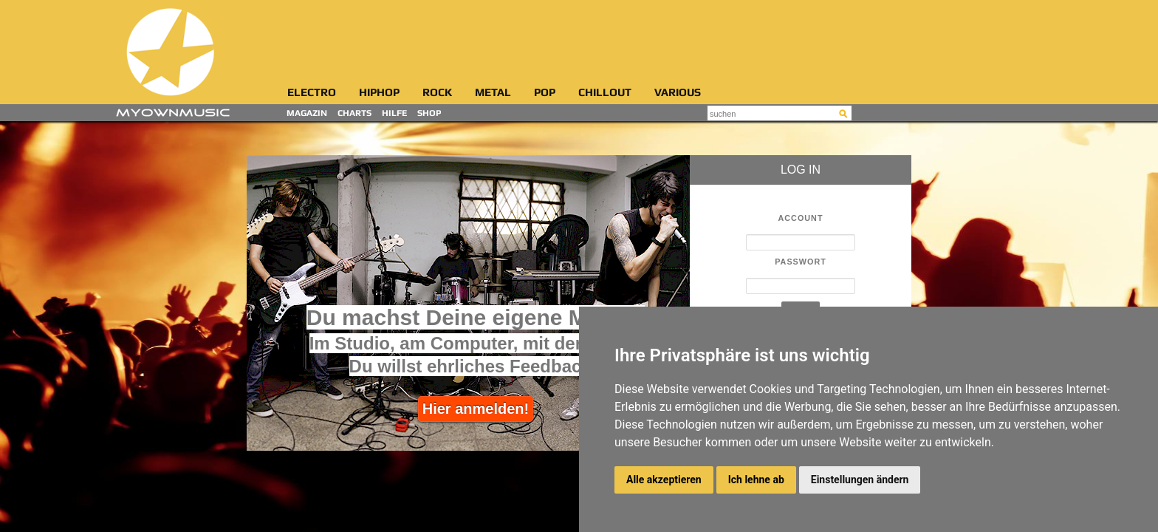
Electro (311, 92)
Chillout (604, 92)
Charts (354, 113)
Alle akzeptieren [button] (664, 479)
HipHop (379, 92)
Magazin (307, 113)
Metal (493, 92)
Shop (429, 113)
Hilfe (394, 113)
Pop (544, 92)
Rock (437, 92)
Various (677, 92)
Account (800, 218)
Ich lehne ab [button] (756, 479)
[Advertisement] (582, 40)
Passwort (800, 262)
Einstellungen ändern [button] (860, 479)
